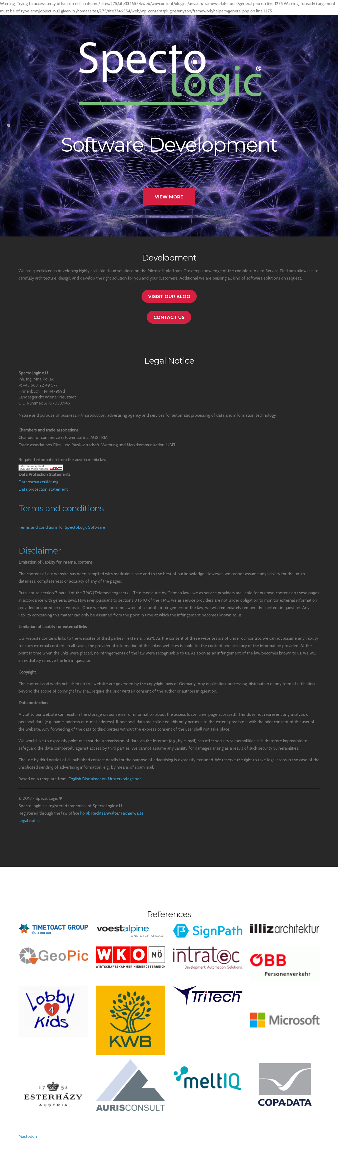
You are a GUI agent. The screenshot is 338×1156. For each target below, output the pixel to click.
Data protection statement (43, 489)
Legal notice (29, 820)
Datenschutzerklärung (38, 481)
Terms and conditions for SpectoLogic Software (61, 527)
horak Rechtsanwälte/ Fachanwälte (112, 813)
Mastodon (27, 1136)
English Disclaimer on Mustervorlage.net (104, 778)
